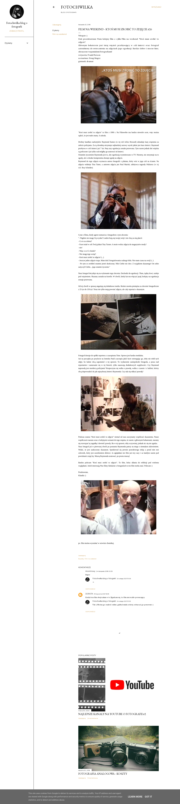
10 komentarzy (92, 778)
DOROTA (89, 594)
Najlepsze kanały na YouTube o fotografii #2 (112, 714)
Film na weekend (59, 34)
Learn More (135, 796)
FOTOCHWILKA (77, 7)
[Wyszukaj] (156, 7)
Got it (148, 796)
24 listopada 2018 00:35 (104, 571)
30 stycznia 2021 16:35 (101, 594)
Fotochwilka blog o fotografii (104, 578)
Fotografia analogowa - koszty (102, 773)
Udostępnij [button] (56, 25)
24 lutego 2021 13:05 (124, 601)
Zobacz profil (16, 31)
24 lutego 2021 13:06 (124, 578)
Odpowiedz (90, 589)
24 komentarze (92, 718)
